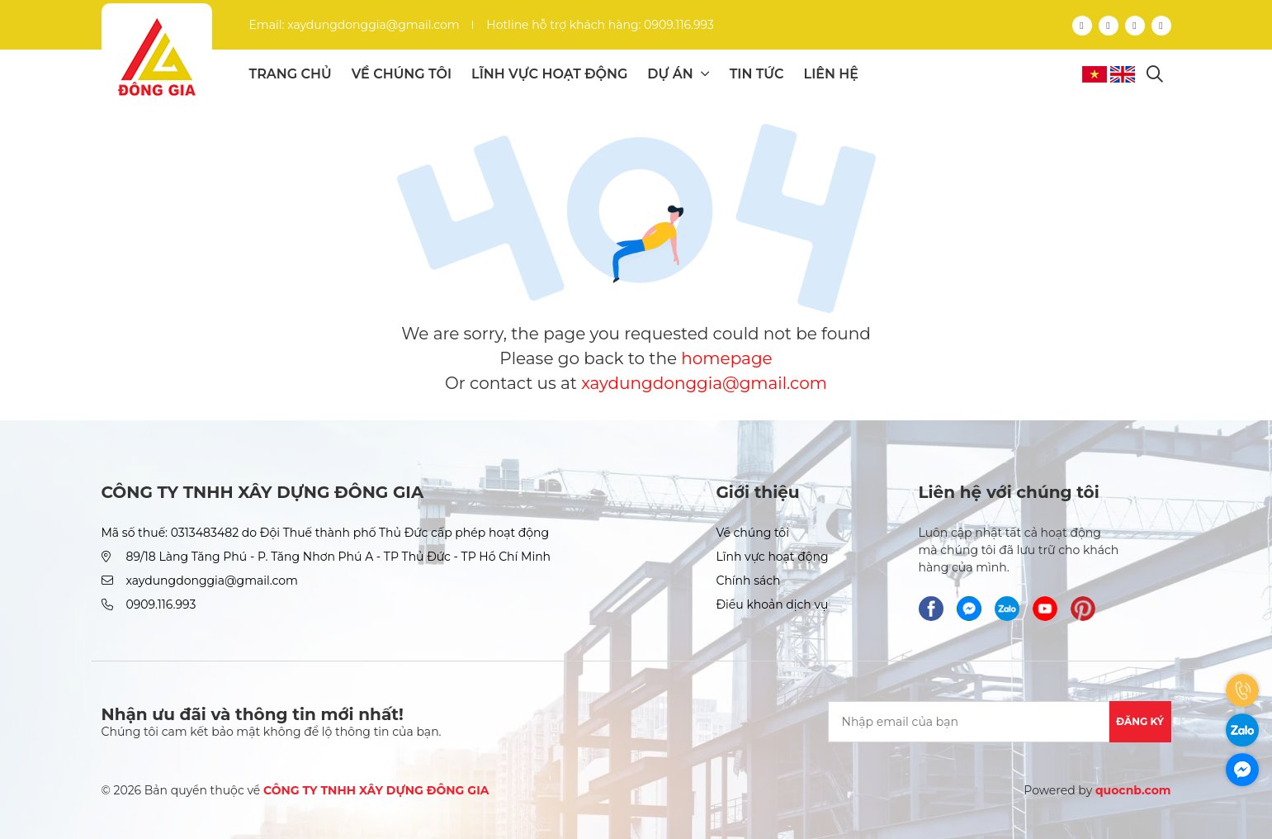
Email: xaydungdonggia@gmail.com (354, 24)
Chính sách (748, 580)
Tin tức (757, 74)
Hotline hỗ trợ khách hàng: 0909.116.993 (600, 24)
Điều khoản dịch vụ (772, 604)
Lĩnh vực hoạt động (549, 74)
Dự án (678, 74)
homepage (726, 358)
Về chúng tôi (402, 74)
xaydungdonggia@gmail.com (704, 383)
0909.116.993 (161, 604)
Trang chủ (290, 74)
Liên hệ (831, 74)
